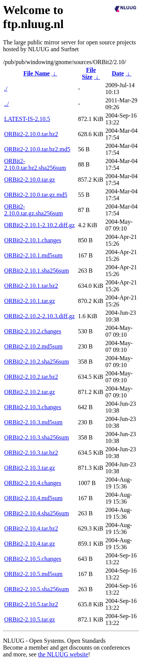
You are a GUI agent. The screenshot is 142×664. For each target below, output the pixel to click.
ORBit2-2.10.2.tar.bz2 (31, 377)
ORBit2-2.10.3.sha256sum (36, 437)
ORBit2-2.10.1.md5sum (33, 255)
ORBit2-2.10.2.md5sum (33, 346)
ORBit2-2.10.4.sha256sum (36, 513)
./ (5, 88)
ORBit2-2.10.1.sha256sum (36, 270)
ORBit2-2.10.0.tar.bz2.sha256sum (35, 164)
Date (118, 73)
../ (6, 103)
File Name (36, 73)
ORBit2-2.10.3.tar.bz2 (31, 452)
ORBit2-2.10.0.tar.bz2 (31, 134)
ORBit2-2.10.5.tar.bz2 (31, 604)
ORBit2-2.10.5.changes (32, 559)
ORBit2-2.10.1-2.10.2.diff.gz (39, 225)
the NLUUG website (63, 654)
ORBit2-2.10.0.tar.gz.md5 (35, 195)
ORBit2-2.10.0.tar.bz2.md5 (37, 149)
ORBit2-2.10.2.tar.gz (29, 392)
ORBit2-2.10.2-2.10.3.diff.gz (39, 316)
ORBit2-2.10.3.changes (32, 407)
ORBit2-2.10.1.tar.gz (29, 301)
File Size (89, 73)
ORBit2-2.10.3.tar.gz (29, 468)
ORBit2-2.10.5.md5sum (33, 574)
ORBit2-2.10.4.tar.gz (29, 543)
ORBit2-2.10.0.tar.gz (29, 179)
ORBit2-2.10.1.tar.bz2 (31, 286)
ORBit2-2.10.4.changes (32, 483)
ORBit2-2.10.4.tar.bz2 (31, 528)
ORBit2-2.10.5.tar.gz (29, 619)
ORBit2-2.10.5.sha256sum (36, 589)
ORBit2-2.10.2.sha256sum (36, 361)
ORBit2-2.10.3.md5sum (33, 422)
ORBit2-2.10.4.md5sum (33, 498)
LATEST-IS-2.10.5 (27, 119)
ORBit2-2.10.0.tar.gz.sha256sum (33, 210)
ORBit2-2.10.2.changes (32, 331)
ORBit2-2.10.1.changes (32, 240)
